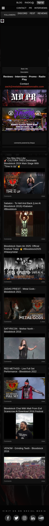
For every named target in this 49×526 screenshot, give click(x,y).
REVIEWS (42, 13)
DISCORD (22, 13)
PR (30, 8)
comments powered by (24, 143)
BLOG (19, 3)
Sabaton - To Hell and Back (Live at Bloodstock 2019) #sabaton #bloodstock (22, 206)
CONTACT (21, 8)
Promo (33, 76)
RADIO (28, 3)
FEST (32, 13)
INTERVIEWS (40, 8)
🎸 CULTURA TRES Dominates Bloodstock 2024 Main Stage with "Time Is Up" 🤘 (21, 163)
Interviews (21, 76)
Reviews (8, 76)
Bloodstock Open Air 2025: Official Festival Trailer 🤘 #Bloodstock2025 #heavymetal (22, 249)
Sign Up (40, 3)
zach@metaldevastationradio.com (24, 86)
